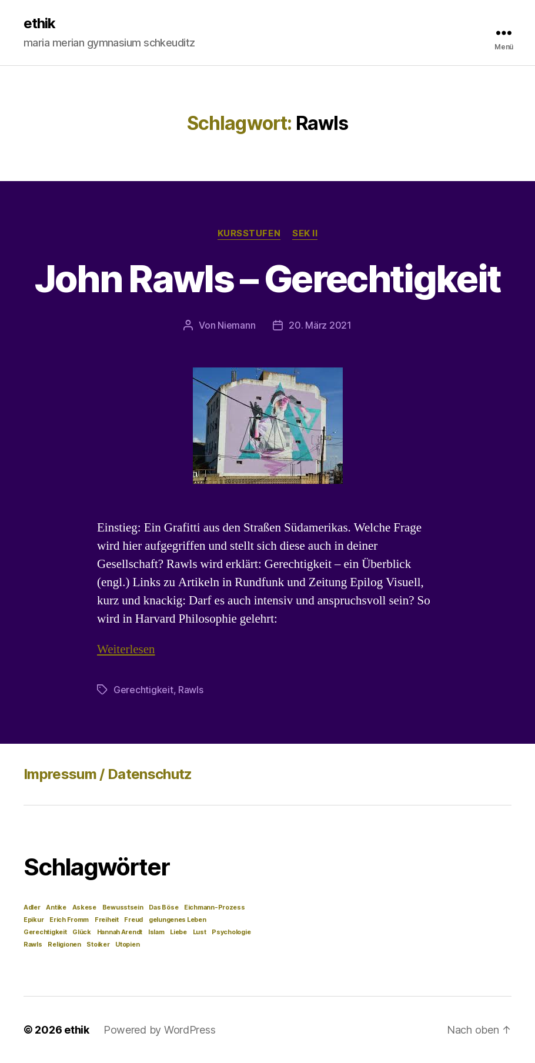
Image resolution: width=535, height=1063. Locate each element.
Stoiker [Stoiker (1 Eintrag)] (97, 944)
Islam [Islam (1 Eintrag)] (156, 932)
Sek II (304, 233)
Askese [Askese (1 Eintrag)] (84, 907)
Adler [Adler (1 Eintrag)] (32, 907)
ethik (39, 23)
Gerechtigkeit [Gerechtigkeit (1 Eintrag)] (45, 932)
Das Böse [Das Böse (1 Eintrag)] (163, 907)
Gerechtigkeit (143, 690)
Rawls (190, 690)
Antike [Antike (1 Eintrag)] (56, 907)
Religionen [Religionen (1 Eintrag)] (64, 944)
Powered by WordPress (159, 1030)
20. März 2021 (320, 325)
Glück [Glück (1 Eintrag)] (81, 932)
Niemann (236, 325)
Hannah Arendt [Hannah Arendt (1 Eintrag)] (120, 932)
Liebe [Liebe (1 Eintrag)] (178, 932)
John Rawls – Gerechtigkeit (268, 278)
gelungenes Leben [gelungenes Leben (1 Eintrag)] (177, 920)
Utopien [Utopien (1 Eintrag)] (127, 944)
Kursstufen (249, 233)
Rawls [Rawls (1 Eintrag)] (33, 944)
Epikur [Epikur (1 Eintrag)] (34, 920)
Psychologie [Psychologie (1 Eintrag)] (231, 932)
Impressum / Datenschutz (108, 774)
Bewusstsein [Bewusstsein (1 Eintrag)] (122, 907)
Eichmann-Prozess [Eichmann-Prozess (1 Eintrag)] (214, 907)
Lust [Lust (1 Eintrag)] (199, 932)
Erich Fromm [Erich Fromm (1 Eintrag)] (69, 920)
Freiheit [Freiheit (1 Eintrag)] (107, 920)
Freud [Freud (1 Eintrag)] (133, 920)
